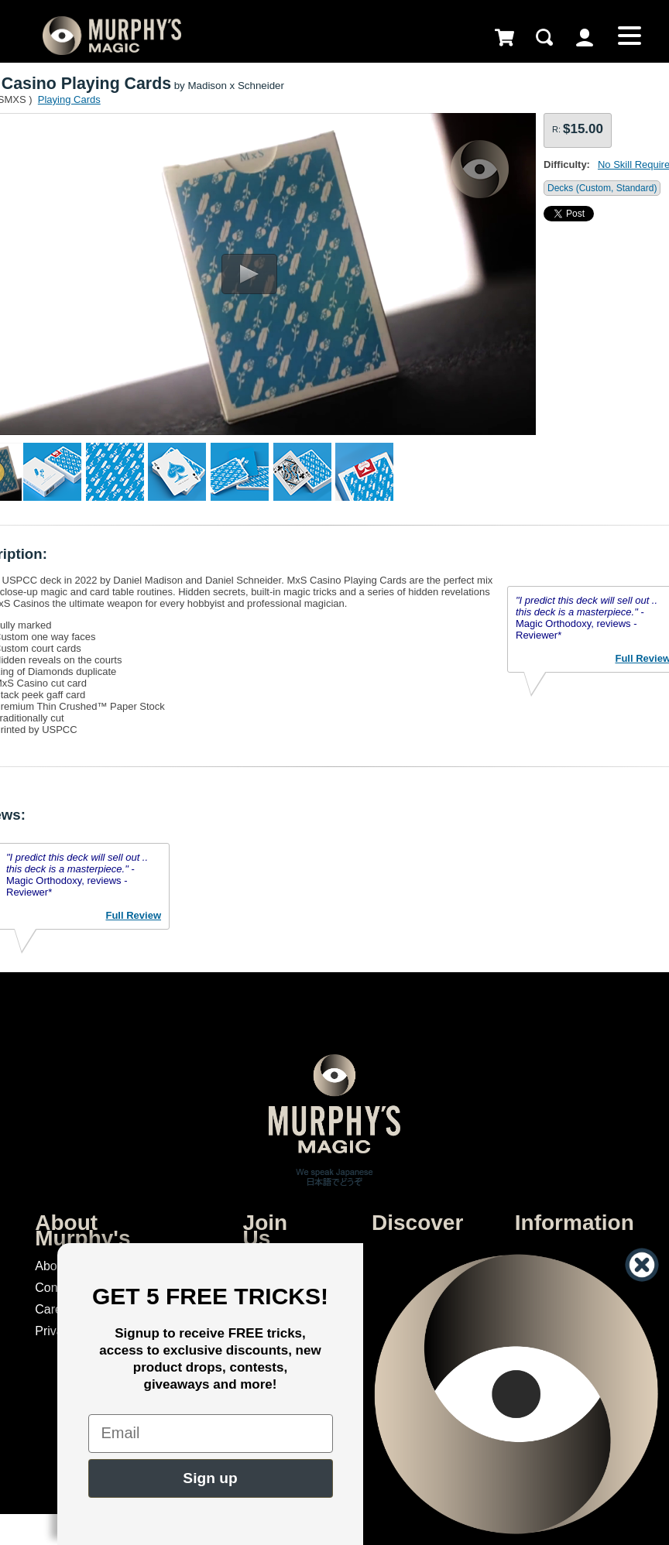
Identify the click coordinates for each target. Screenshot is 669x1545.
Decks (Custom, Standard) (602, 188)
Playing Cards (69, 99)
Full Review (133, 915)
